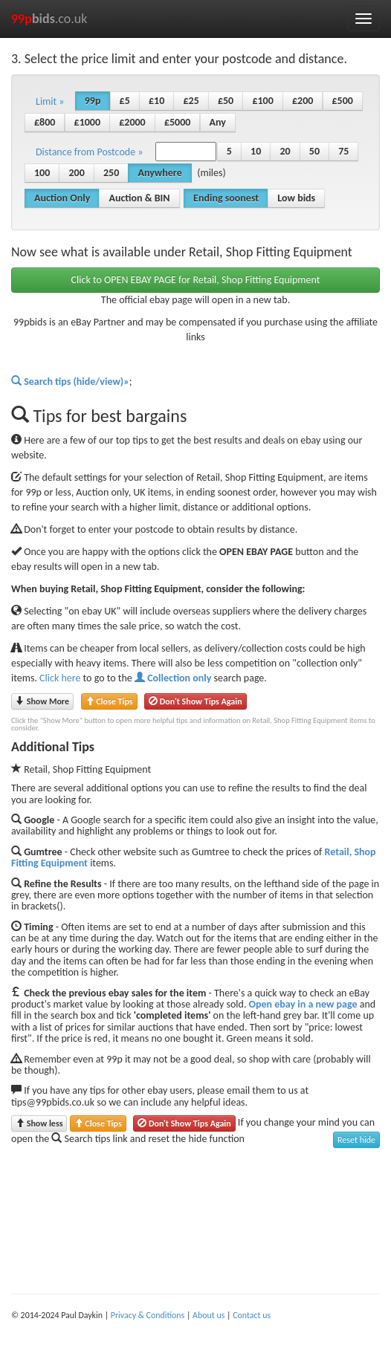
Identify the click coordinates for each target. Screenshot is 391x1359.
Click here (59, 678)
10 (256, 151)
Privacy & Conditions (147, 1315)
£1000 (87, 122)
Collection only (173, 678)
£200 (302, 100)
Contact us (252, 1315)
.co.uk (49, 18)
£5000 (177, 122)
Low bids (296, 198)
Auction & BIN (139, 198)
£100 (262, 100)
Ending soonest (226, 198)
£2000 (132, 122)
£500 (342, 100)
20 (284, 151)
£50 (225, 100)
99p (93, 100)
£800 (44, 122)
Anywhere (159, 172)
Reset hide (356, 1140)
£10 (156, 100)
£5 (125, 100)
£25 (190, 100)
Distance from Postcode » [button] (89, 152)
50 (314, 151)
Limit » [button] (50, 101)
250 (111, 172)
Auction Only (62, 198)
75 (343, 151)
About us (208, 1315)
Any (218, 122)
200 (76, 172)
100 (42, 172)
